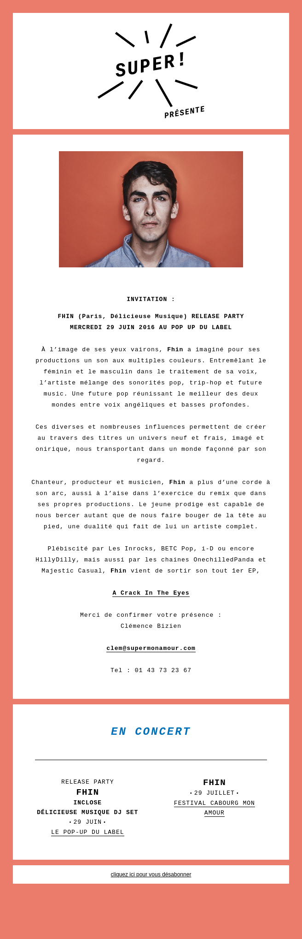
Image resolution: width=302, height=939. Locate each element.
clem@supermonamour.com (151, 648)
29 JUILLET (214, 806)
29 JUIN (87, 815)
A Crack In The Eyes (150, 593)
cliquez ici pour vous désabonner (151, 874)
